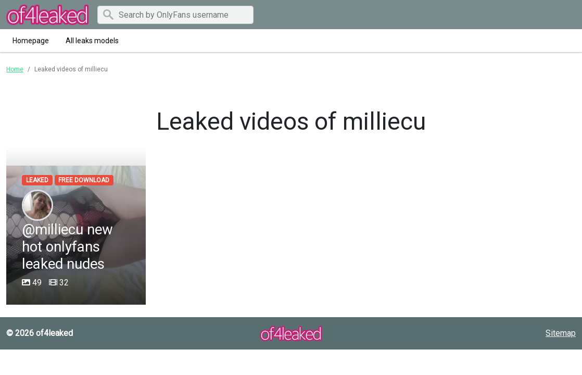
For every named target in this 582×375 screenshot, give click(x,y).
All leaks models (92, 40)
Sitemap (561, 333)
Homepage (30, 40)
